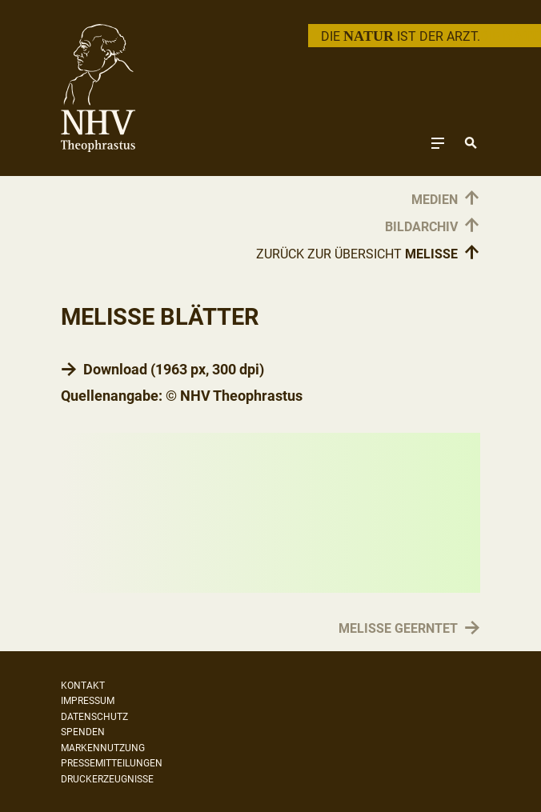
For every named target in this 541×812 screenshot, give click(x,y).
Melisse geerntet (398, 629)
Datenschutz (94, 716)
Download (115, 369)
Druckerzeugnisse (107, 779)
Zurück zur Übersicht (368, 253)
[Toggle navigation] (438, 143)
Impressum (87, 700)
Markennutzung (103, 748)
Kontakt (83, 685)
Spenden (83, 732)
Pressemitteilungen (111, 763)
